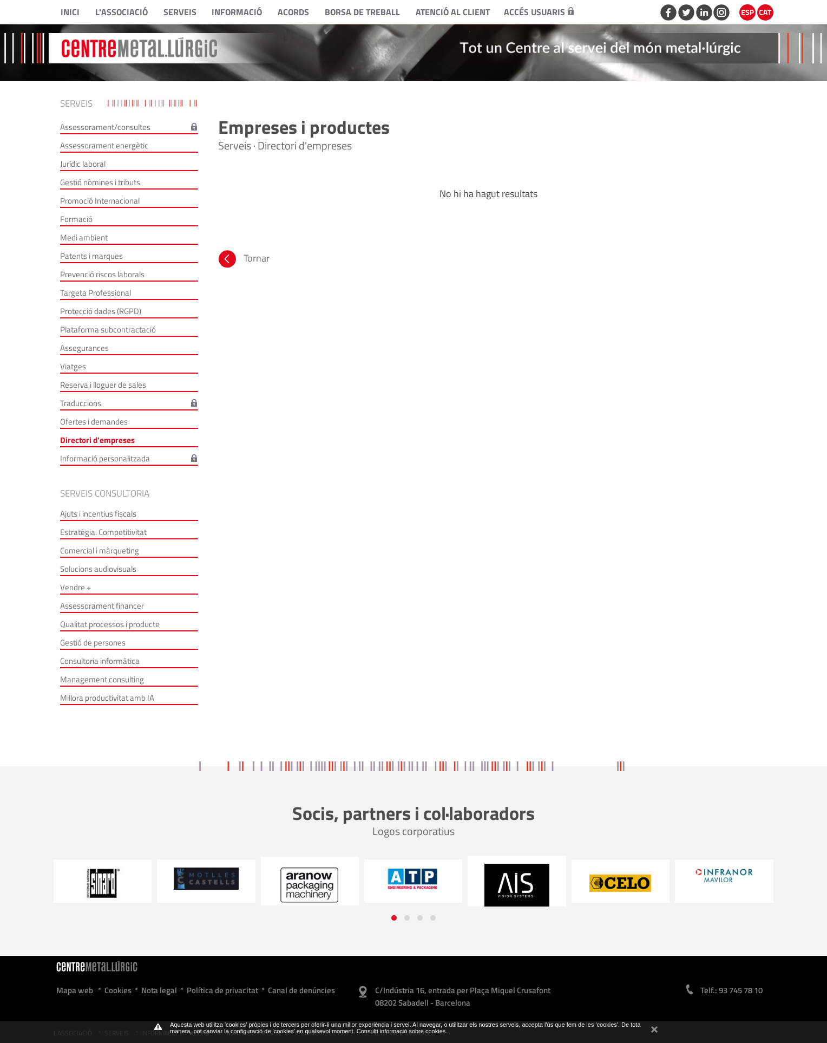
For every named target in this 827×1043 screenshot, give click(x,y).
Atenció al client (453, 11)
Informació (237, 11)
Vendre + (75, 587)
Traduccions (80, 403)
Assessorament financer (102, 605)
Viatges (73, 366)
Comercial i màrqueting (99, 550)
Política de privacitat (222, 990)
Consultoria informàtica (100, 661)
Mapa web (74, 990)
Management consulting (102, 679)
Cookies (118, 990)
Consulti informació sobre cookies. (402, 1031)
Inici (70, 11)
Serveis (179, 11)
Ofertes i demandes (94, 421)
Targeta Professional (95, 292)
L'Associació (121, 11)
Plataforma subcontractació (108, 329)
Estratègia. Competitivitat (103, 532)
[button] (394, 917)
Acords (293, 11)
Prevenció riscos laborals (102, 274)
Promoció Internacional (100, 200)
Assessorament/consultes (105, 127)
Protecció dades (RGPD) (100, 311)
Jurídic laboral (83, 164)
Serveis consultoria (104, 493)
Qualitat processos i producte (110, 624)
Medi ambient (84, 237)
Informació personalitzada (105, 458)
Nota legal (159, 990)
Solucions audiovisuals (98, 569)
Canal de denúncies (301, 990)
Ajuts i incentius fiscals (98, 513)
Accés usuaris (539, 11)
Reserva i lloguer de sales (103, 385)
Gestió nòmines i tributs (100, 182)
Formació (76, 219)
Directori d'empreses (97, 440)
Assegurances (84, 348)
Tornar (243, 260)
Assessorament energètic (104, 145)
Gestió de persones (93, 642)
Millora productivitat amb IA (107, 698)
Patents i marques (91, 256)
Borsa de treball (362, 11)
